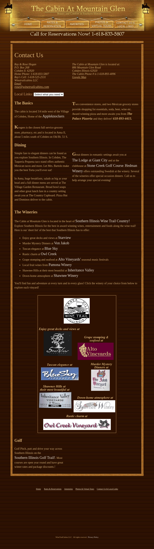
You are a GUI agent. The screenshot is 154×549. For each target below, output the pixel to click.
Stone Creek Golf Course (105, 166)
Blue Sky (51, 248)
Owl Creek (48, 254)
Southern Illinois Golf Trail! (34, 458)
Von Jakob (61, 243)
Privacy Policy (92, 537)
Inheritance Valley (81, 270)
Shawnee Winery (66, 276)
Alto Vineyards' (69, 259)
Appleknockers (53, 116)
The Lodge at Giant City (90, 160)
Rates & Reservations (53, 489)
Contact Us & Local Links (107, 489)
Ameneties (68, 489)
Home (38, 489)
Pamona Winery (60, 265)
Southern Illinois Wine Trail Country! (102, 221)
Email (17, 83)
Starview (64, 238)
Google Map (79, 77)
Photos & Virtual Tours (85, 489)
